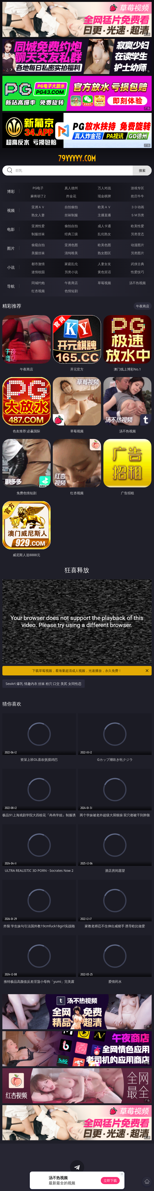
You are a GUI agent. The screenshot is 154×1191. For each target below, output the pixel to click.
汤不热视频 (137, 283)
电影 (11, 229)
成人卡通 (104, 226)
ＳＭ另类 (137, 215)
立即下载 (110, 1180)
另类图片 (137, 253)
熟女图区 (104, 253)
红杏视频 (38, 291)
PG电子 (38, 188)
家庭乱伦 (71, 264)
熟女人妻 (38, 215)
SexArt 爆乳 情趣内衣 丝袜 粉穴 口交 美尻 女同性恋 (43, 683)
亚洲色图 (71, 245)
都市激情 (38, 264)
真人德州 (71, 188)
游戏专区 (137, 188)
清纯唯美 (71, 253)
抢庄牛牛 (137, 196)
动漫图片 (137, 245)
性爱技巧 (137, 272)
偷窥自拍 (38, 245)
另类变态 (137, 234)
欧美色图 (104, 245)
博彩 (11, 191)
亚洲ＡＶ (38, 207)
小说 (11, 267)
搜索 (142, 170)
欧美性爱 (137, 226)
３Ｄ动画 (137, 207)
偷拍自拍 (71, 226)
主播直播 (104, 215)
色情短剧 (71, 291)
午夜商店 (71, 283)
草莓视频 (104, 283)
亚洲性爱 (38, 226)
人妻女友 (104, 264)
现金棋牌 (104, 196)
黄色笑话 (104, 272)
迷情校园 (38, 272)
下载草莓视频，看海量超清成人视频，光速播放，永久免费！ (90, 671)
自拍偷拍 (71, 207)
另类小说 (71, 272)
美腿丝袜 (38, 253)
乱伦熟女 (104, 234)
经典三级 (71, 234)
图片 (11, 248)
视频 (11, 210)
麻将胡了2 (38, 196)
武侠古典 (137, 264)
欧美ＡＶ (104, 207)
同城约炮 (38, 283)
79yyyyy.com (77, 158)
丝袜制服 (71, 215)
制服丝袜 (38, 234)
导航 (11, 286)
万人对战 (104, 188)
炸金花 (71, 196)
